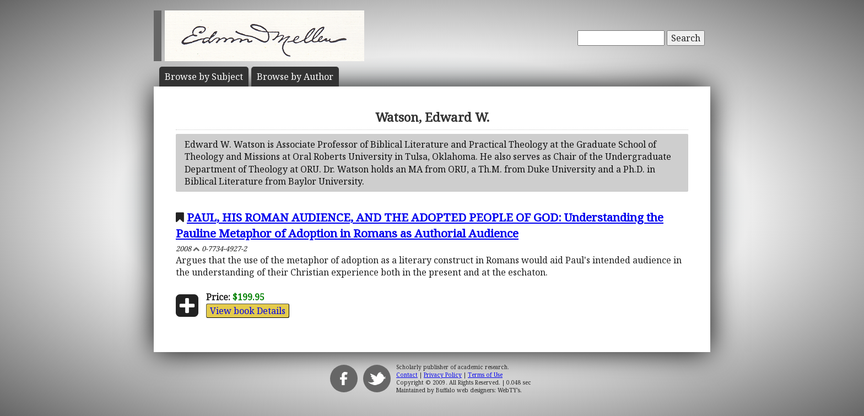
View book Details (247, 311)
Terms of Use (485, 375)
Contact (407, 375)
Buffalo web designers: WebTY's (478, 390)
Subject (204, 76)
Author (295, 76)
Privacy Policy (443, 375)
